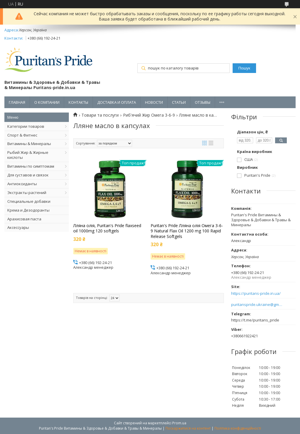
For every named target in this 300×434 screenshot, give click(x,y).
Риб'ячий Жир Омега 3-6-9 (149, 115)
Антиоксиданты (22, 183)
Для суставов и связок (28, 175)
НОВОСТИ (154, 102)
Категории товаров (25, 126)
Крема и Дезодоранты (28, 210)
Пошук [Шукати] (244, 68)
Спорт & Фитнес (22, 135)
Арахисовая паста (24, 219)
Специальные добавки (28, 201)
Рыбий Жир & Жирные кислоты (27, 155)
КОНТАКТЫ (78, 102)
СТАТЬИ (179, 102)
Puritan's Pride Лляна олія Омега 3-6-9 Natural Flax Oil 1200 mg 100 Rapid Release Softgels (187, 231)
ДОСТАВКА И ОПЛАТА (116, 102)
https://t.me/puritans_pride (255, 320)
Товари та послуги (100, 115)
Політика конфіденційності (237, 428)
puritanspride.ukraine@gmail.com (256, 304)
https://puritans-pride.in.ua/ (256, 293)
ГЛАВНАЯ (17, 102)
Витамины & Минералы (29, 143)
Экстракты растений (26, 192)
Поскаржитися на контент (188, 428)
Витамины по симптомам (30, 166)
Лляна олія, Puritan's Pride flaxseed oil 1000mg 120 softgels (107, 228)
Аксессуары (18, 227)
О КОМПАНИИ (46, 102)
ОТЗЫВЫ (202, 102)
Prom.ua (179, 423)
